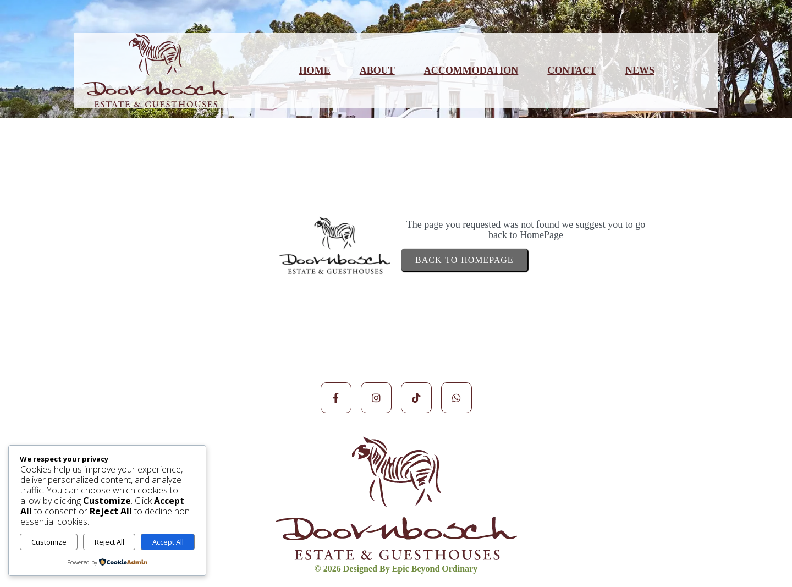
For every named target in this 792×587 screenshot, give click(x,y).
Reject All (109, 542)
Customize (49, 542)
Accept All (168, 542)
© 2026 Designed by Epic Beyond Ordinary (396, 568)
